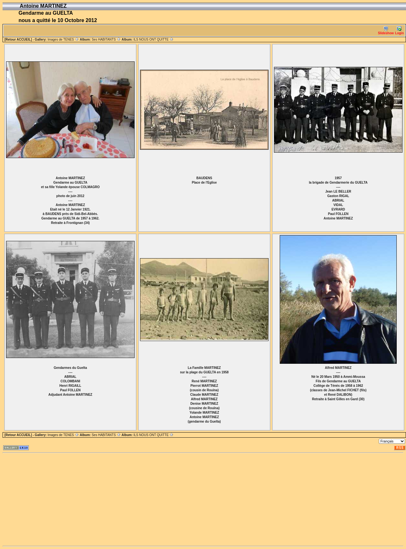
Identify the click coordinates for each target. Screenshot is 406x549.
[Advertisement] (123, 499)
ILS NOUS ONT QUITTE (153, 39)
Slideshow (386, 30)
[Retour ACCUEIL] (18, 39)
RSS (400, 448)
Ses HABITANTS (106, 39)
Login (399, 30)
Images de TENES (63, 39)
